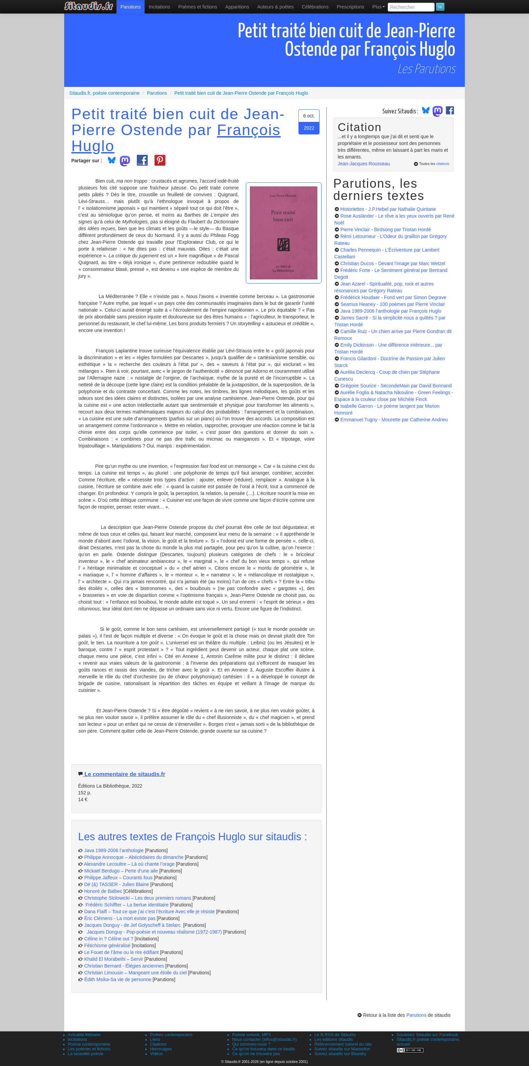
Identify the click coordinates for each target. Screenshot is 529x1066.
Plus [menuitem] (378, 7)
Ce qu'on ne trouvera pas (256, 1053)
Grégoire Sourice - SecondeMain (396, 385)
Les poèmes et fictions (89, 1049)
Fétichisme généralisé (108, 945)
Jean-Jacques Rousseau (364, 163)
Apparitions (237, 7)
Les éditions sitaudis (333, 1039)
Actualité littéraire (84, 1034)
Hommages (161, 1049)
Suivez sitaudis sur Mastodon (342, 1049)
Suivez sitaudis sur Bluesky (340, 1053)
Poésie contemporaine (89, 1044)
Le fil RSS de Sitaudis (335, 1034)
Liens (155, 1039)
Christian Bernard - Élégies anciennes (124, 966)
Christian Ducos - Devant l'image (392, 263)
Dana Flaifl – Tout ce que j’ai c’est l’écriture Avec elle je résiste (150, 911)
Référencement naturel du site (343, 1044)
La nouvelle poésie (86, 1053)
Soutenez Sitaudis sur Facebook (427, 1034)
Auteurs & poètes (275, 7)
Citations (158, 1044)
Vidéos (156, 1053)
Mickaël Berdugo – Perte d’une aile (121, 871)
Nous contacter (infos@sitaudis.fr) (264, 1039)
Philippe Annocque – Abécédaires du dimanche (134, 857)
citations (442, 164)
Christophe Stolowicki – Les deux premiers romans (137, 898)
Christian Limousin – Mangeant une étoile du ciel (136, 972)
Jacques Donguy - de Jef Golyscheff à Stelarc (133, 925)
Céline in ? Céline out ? (109, 938)
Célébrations (315, 7)
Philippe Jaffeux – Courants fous (119, 877)
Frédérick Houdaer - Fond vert (393, 297)
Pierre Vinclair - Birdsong (385, 229)
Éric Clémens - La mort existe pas (120, 918)
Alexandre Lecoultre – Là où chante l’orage (129, 864)
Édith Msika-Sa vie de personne (117, 979)
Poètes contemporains (171, 1034)
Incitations (77, 1039)
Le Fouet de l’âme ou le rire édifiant (121, 952)
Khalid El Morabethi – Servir (114, 959)
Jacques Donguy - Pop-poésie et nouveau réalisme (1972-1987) (153, 932)
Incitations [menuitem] (159, 7)
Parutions (131, 7)
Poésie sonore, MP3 (251, 1034)
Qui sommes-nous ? (251, 1044)
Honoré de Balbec (104, 891)
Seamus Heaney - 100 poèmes (392, 304)
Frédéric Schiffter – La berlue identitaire (126, 904)
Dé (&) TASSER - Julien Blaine (116, 884)
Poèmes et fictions (197, 7)
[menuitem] (130, 7)
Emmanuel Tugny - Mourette (394, 419)
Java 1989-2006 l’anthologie (114, 850)
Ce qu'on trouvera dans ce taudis (263, 1049)
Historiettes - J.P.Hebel (388, 209)
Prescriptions (350, 7)
